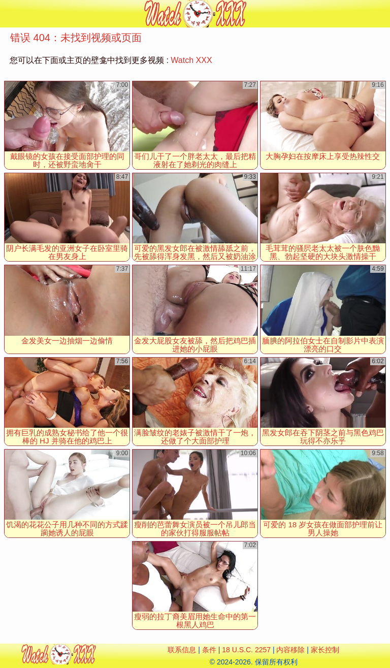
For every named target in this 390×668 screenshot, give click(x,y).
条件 (209, 650)
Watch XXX (191, 60)
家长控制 (325, 650)
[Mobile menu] (9, 14)
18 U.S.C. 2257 (246, 650)
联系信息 (182, 650)
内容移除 (290, 650)
